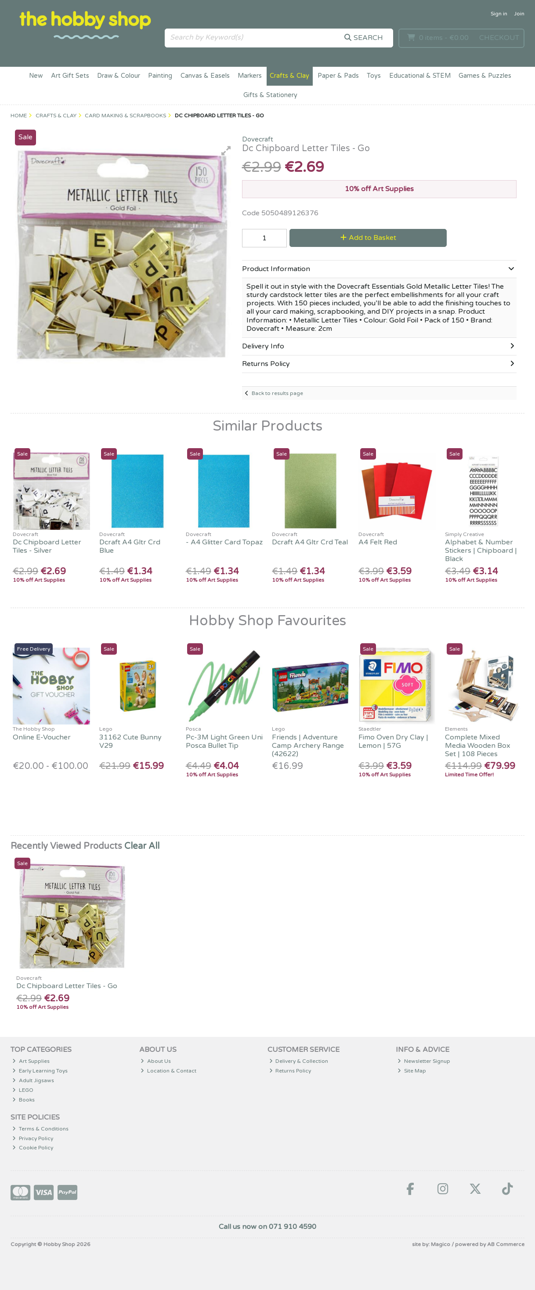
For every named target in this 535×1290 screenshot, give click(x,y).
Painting (160, 76)
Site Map (412, 1071)
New (36, 76)
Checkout (499, 37)
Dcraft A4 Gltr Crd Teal (310, 542)
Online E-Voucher (42, 737)
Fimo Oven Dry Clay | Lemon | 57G (393, 741)
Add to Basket (368, 237)
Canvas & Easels (205, 76)
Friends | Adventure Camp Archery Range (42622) (308, 745)
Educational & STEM (420, 76)
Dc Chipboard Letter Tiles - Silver (47, 546)
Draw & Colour (118, 76)
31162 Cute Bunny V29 (130, 741)
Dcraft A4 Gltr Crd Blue (129, 546)
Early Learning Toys (40, 1071)
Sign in (499, 14)
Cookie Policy (32, 1148)
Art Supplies (31, 1061)
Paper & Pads (338, 76)
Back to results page (277, 393)
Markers (250, 76)
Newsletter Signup (424, 1061)
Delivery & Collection (299, 1061)
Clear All (141, 846)
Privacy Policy (32, 1138)
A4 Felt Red (377, 542)
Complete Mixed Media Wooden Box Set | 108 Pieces (477, 745)
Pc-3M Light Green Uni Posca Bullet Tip (224, 741)
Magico (440, 1244)
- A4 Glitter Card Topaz (224, 542)
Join (519, 14)
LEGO (22, 1090)
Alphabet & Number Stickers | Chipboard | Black (481, 550)
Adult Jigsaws (33, 1080)
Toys (374, 76)
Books (23, 1100)
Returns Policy (290, 1071)
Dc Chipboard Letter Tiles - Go (66, 986)
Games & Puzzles (485, 76)
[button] (226, 151)
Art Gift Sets (70, 76)
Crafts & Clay (289, 76)
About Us (156, 1061)
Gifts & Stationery (270, 95)
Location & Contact (168, 1071)
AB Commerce (505, 1244)
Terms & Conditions (40, 1129)
